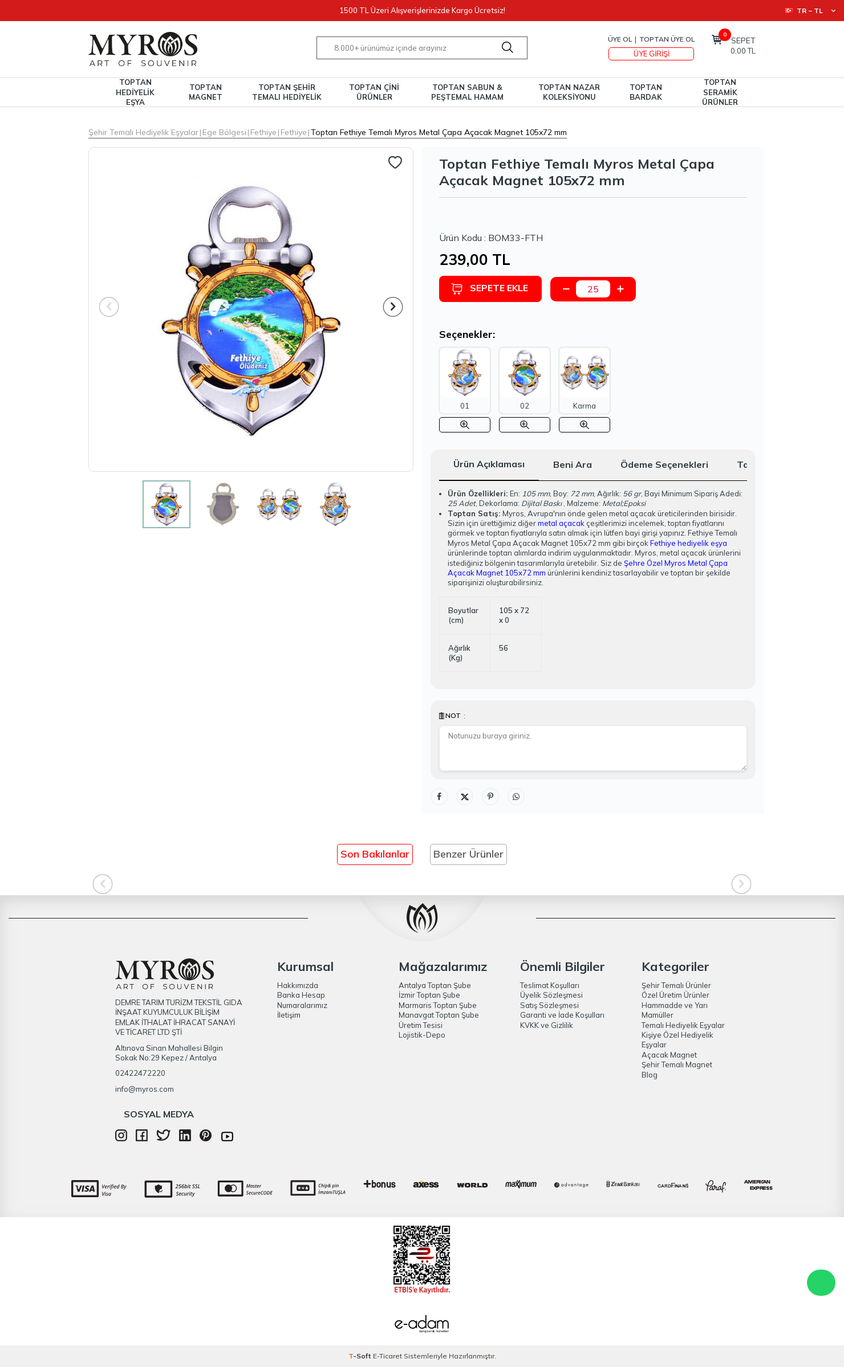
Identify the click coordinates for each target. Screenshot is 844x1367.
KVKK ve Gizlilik (546, 1025)
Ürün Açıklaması (489, 464)
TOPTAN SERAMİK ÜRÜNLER (720, 92)
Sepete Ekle (489, 288)
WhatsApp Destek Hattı (821, 1283)
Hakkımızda (297, 985)
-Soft (360, 1356)
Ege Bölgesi (224, 132)
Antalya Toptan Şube (435, 985)
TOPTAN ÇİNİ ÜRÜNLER (374, 92)
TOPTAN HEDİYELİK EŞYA (135, 92)
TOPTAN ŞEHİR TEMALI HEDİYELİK (287, 92)
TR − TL (810, 10)
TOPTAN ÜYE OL (667, 39)
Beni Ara (572, 464)
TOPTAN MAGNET (205, 92)
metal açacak (561, 523)
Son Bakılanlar (374, 853)
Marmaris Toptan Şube (438, 1005)
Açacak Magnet (669, 1054)
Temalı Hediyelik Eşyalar (683, 1025)
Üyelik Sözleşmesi (551, 994)
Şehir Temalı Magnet (677, 1064)
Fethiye (263, 132)
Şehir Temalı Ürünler (676, 985)
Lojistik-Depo (422, 1034)
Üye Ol (620, 39)
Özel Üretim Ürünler (675, 994)
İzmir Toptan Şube (429, 994)
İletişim (289, 1014)
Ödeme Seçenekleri (664, 464)
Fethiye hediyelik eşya (688, 543)
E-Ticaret (387, 1356)
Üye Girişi (651, 53)
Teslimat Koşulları (549, 985)
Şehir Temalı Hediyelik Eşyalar (143, 132)
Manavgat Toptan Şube (439, 1014)
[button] (393, 307)
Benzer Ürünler (468, 853)
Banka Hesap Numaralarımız (302, 999)
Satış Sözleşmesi (549, 1005)
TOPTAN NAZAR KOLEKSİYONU (569, 92)
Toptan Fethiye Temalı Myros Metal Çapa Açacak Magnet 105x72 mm (439, 132)
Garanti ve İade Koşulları (562, 1014)
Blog (650, 1074)
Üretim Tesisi (421, 1025)
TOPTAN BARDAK (646, 92)
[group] (251, 309)
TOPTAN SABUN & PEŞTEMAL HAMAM (467, 92)
